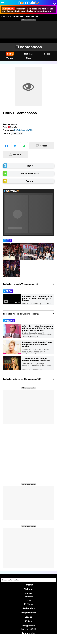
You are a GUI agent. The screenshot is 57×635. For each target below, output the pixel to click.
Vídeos (8, 291)
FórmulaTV (6, 16)
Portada (28, 584)
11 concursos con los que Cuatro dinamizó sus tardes (36, 359)
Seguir (30, 165)
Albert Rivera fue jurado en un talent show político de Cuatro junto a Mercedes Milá (37, 328)
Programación (28, 612)
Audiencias (28, 608)
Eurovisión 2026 (28, 629)
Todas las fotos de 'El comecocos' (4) (20, 284)
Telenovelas (28, 633)
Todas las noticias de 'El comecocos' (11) (22, 379)
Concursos (17, 133)
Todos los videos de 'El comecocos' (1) (21, 313)
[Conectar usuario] (54, 3)
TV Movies (28, 604)
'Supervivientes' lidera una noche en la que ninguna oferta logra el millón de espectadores (27, 10)
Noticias (9, 320)
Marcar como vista (30, 173)
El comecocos (31, 16)
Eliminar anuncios (29, 20)
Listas (28, 600)
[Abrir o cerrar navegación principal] (2, 2)
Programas (18, 16)
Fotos (7, 240)
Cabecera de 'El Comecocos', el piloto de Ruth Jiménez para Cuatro (37, 298)
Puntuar (30, 181)
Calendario (28, 596)
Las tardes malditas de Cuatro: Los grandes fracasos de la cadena (37, 344)
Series (28, 593)
